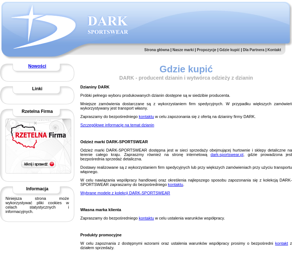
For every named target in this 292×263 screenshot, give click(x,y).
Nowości (37, 66)
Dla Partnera (253, 50)
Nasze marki (183, 50)
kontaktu (146, 116)
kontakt (281, 243)
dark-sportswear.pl (227, 154)
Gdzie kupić (229, 50)
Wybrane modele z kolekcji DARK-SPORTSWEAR (125, 193)
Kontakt (274, 50)
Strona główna (156, 50)
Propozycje (206, 50)
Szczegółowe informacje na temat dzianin (117, 125)
